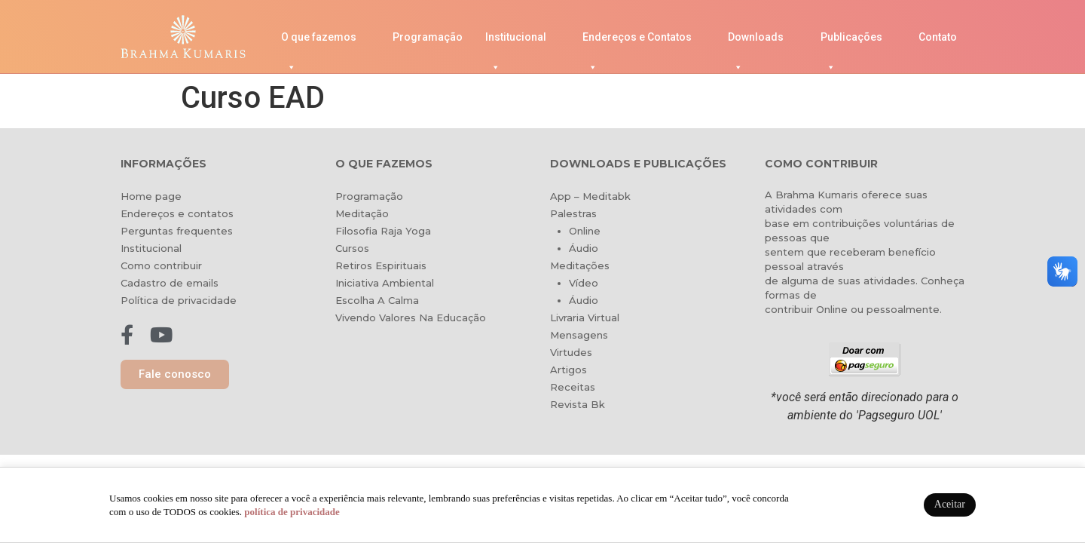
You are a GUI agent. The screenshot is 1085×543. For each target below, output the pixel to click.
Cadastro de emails (170, 283)
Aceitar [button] (949, 504)
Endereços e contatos (177, 213)
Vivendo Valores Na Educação (410, 317)
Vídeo (583, 283)
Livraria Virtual (584, 317)
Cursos (352, 248)
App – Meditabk (590, 196)
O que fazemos (318, 41)
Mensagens (579, 335)
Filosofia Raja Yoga (383, 231)
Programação (428, 37)
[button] (175, 374)
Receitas (572, 387)
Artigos (568, 370)
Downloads (756, 41)
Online (585, 231)
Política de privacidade (179, 300)
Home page (151, 196)
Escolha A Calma (377, 300)
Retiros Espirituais (380, 265)
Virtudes (571, 352)
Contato (937, 37)
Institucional (515, 41)
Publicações (851, 41)
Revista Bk (577, 404)
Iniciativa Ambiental (384, 283)
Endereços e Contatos (637, 41)
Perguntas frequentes (177, 231)
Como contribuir (161, 265)
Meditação (362, 213)
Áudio (583, 248)
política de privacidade (291, 511)
